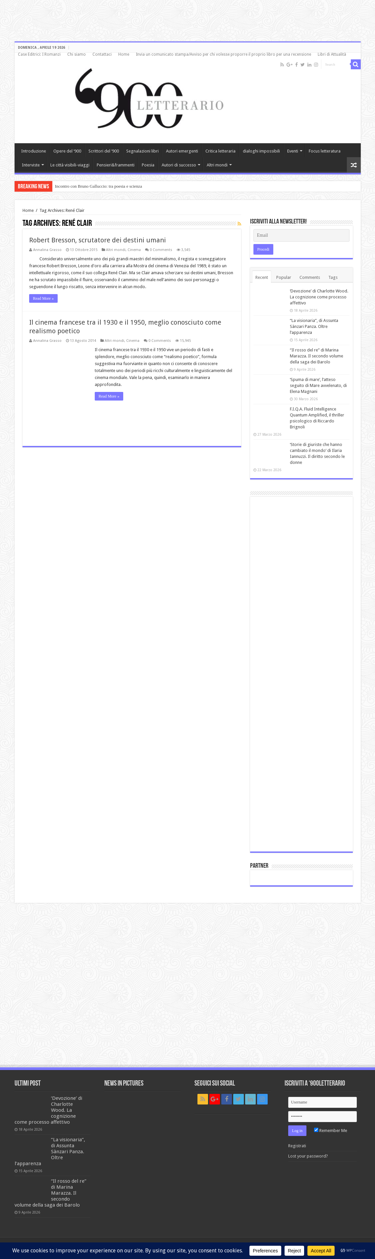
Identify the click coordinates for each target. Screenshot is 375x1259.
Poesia (148, 164)
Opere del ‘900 (67, 151)
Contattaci (102, 54)
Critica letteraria (220, 151)
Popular (283, 277)
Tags (333, 277)
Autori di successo (179, 164)
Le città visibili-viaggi (69, 164)
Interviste (31, 164)
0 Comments (161, 250)
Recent (261, 277)
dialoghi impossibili (261, 151)
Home (123, 54)
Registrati (297, 1145)
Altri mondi (217, 164)
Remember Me (330, 1130)
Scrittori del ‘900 (103, 151)
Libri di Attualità (332, 54)
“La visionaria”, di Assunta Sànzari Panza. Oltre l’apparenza (314, 326)
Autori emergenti (182, 151)
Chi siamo (76, 54)
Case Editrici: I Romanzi (39, 54)
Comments (309, 277)
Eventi (292, 151)
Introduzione (33, 151)
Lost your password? (308, 1156)
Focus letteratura (325, 151)
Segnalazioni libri (142, 151)
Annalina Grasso (47, 250)
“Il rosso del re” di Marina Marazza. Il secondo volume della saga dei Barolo (316, 355)
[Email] (301, 235)
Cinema (134, 250)
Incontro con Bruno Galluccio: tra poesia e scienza (98, 186)
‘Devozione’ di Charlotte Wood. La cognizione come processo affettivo (319, 296)
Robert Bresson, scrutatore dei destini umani (97, 240)
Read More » (43, 298)
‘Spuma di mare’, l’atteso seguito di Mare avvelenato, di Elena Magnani (318, 385)
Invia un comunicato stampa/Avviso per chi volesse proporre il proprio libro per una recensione (223, 54)
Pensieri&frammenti (115, 164)
